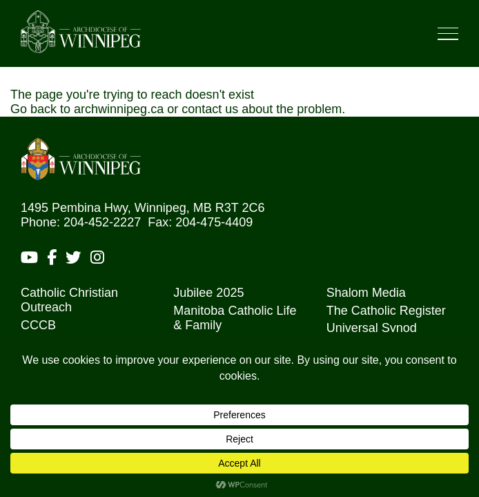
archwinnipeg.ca (119, 109)
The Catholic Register (386, 311)
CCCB (38, 325)
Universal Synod (371, 328)
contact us (210, 109)
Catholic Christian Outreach (69, 300)
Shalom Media (366, 293)
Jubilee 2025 (208, 293)
